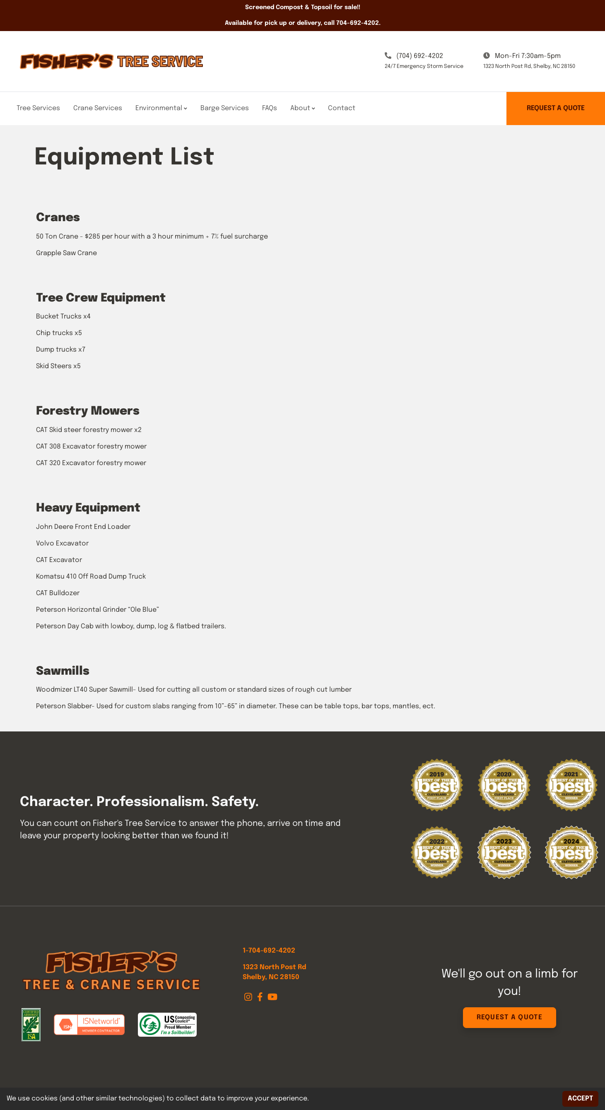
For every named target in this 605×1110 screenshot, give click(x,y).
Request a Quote (556, 108)
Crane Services (97, 108)
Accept (580, 1098)
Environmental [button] (161, 108)
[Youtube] (272, 997)
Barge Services (224, 108)
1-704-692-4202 (269, 950)
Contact (341, 108)
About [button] (302, 108)
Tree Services (38, 108)
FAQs (269, 108)
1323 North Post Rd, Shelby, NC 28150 (529, 66)
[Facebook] (260, 997)
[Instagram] (249, 997)
